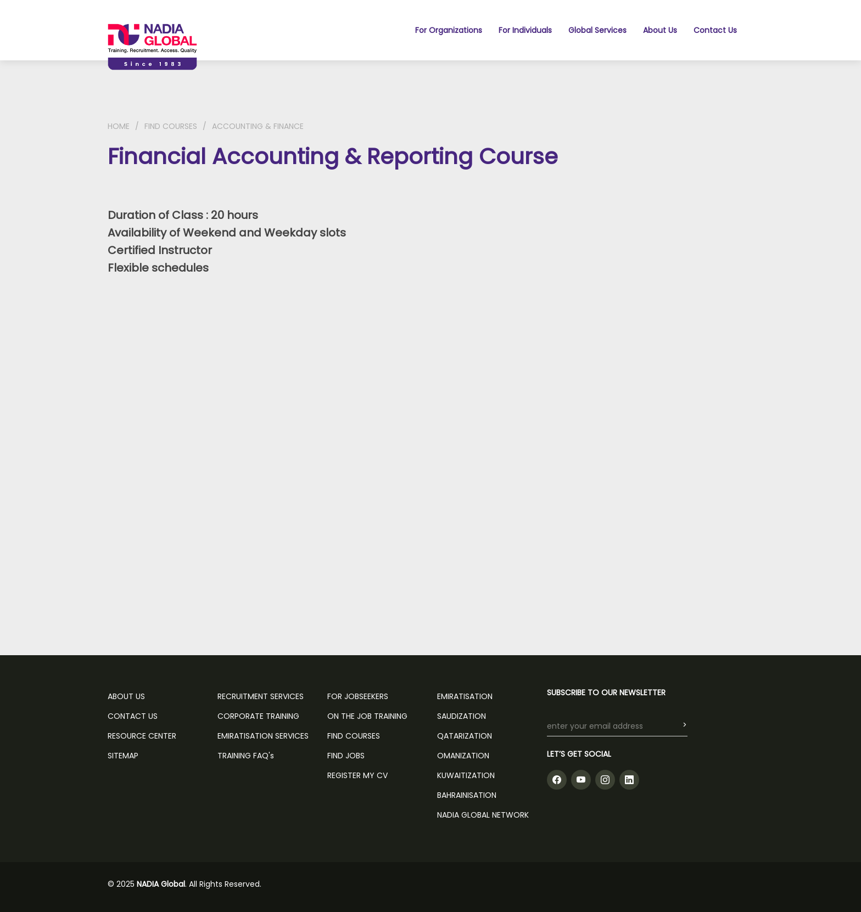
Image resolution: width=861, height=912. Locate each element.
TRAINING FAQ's (245, 755)
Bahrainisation (466, 795)
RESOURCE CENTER (142, 735)
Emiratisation (465, 696)
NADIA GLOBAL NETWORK (483, 814)
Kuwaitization (466, 775)
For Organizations (448, 30)
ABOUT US (126, 696)
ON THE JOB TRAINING (367, 716)
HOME (119, 126)
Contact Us (715, 30)
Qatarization (464, 735)
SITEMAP (123, 755)
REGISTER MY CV (357, 775)
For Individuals (525, 30)
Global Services (597, 30)
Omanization (463, 755)
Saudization (461, 716)
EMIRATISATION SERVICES (263, 735)
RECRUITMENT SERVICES (260, 696)
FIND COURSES (170, 126)
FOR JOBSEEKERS (357, 696)
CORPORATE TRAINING (258, 716)
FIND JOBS (346, 755)
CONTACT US (133, 716)
